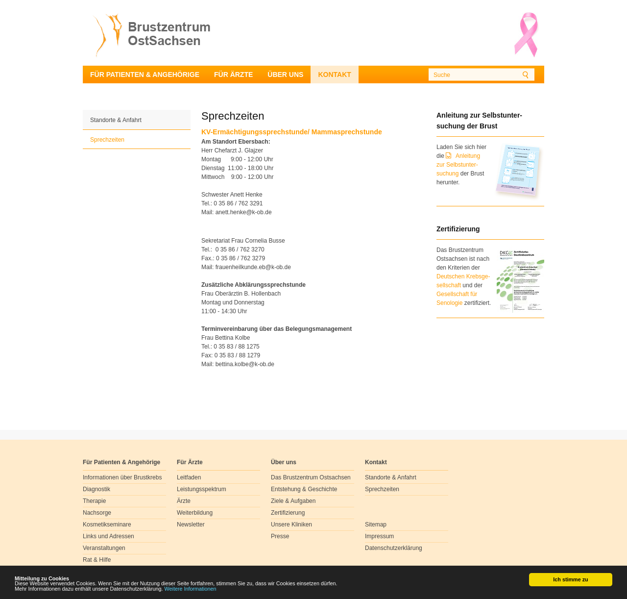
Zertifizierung (288, 512)
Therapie (94, 501)
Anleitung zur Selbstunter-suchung (458, 164)
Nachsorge (97, 512)
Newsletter (191, 524)
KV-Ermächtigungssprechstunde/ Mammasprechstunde (291, 132)
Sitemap (375, 524)
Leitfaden (189, 477)
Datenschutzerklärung (393, 548)
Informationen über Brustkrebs (122, 477)
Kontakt (334, 74)
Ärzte (184, 501)
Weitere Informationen (191, 589)
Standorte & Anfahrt (116, 120)
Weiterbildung (195, 512)
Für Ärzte (233, 74)
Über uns (285, 74)
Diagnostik (96, 489)
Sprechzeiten (107, 139)
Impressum (379, 536)
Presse (280, 536)
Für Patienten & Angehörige (144, 74)
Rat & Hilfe (97, 559)
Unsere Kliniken (291, 524)
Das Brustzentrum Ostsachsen (311, 477)
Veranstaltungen (104, 548)
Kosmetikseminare (107, 524)
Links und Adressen (108, 536)
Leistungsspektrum (201, 489)
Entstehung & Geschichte (304, 489)
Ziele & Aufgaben (293, 501)
